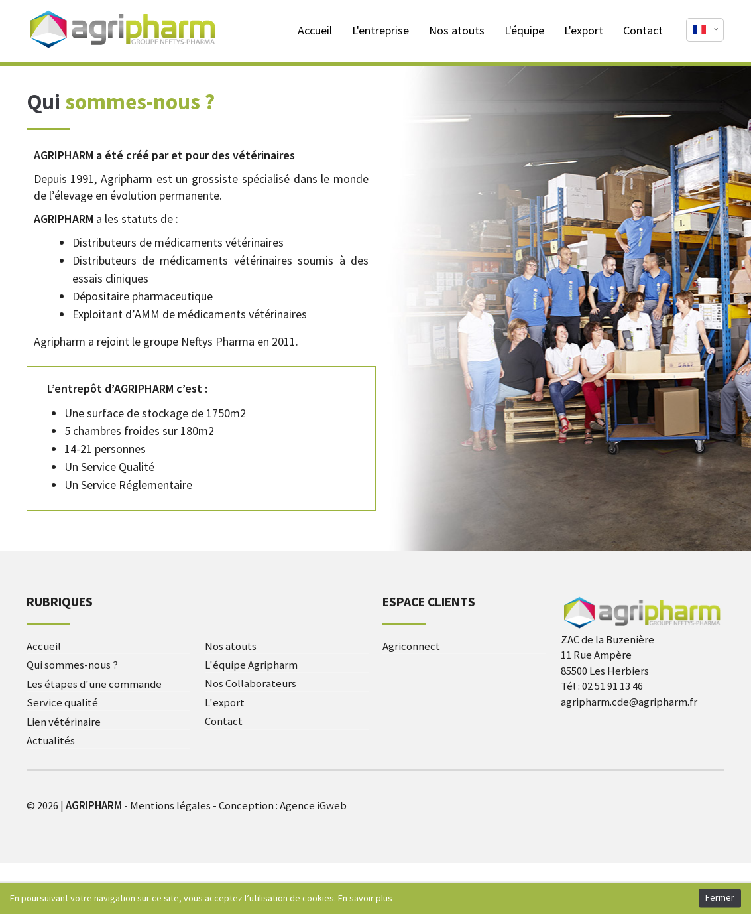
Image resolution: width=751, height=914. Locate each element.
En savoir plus (365, 898)
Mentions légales (170, 806)
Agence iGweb (313, 806)
